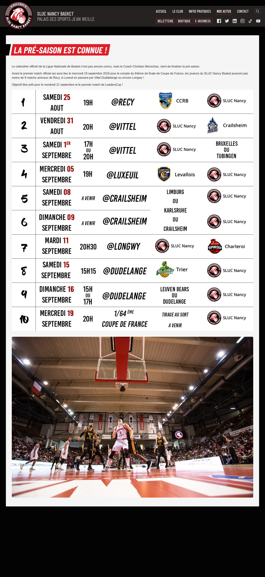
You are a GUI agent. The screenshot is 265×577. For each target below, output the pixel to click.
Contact (243, 11)
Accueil (161, 11)
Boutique (184, 21)
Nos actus (224, 11)
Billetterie (166, 21)
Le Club (177, 11)
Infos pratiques (200, 11)
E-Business (203, 21)
